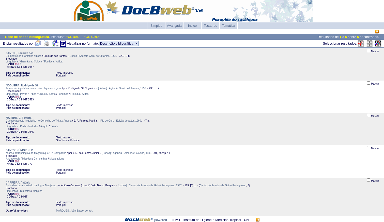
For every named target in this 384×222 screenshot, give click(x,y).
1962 (113, 56)
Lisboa (73, 56)
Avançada (174, 26)
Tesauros (210, 26)
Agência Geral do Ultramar (94, 56)
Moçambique (57, 158)
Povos (23, 94)
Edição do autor (125, 120)
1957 (143, 88)
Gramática (26, 61)
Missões (27, 158)
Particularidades (29, 126)
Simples (156, 26)
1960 (138, 120)
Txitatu (54, 126)
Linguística (12, 94)
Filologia (75, 94)
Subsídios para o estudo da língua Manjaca (30, 185)
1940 (148, 153)
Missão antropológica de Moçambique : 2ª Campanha (36, 153)
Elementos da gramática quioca (23, 56)
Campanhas (41, 158)
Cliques (42, 94)
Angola (44, 126)
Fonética (49, 61)
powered (160, 220)
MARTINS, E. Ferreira (19, 117)
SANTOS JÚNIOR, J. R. (20, 150)
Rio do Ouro (107, 120)
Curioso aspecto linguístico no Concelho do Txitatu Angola (38, 120)
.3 (18, 64)
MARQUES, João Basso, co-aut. (74, 210)
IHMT (24, 67)
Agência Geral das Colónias (128, 153)
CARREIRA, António (18, 182)
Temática (228, 26)
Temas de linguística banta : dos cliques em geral (33, 88)
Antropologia (13, 158)
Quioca (38, 61)
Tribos (32, 94)
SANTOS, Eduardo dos (19, 53)
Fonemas (63, 94)
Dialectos (25, 191)
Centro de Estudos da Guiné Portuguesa (152, 185)
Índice (192, 26)
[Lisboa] (102, 88)
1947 (178, 185)
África (59, 61)
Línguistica (12, 61)
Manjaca (37, 191)
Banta (52, 94)
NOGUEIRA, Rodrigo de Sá (22, 85)
